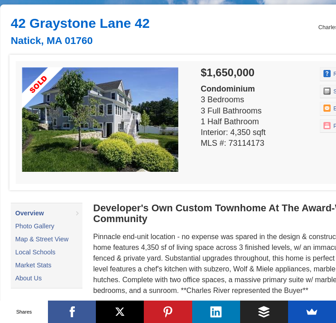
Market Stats (33, 265)
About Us (28, 278)
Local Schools (35, 252)
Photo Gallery (34, 226)
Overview (29, 213)
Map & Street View (42, 239)
